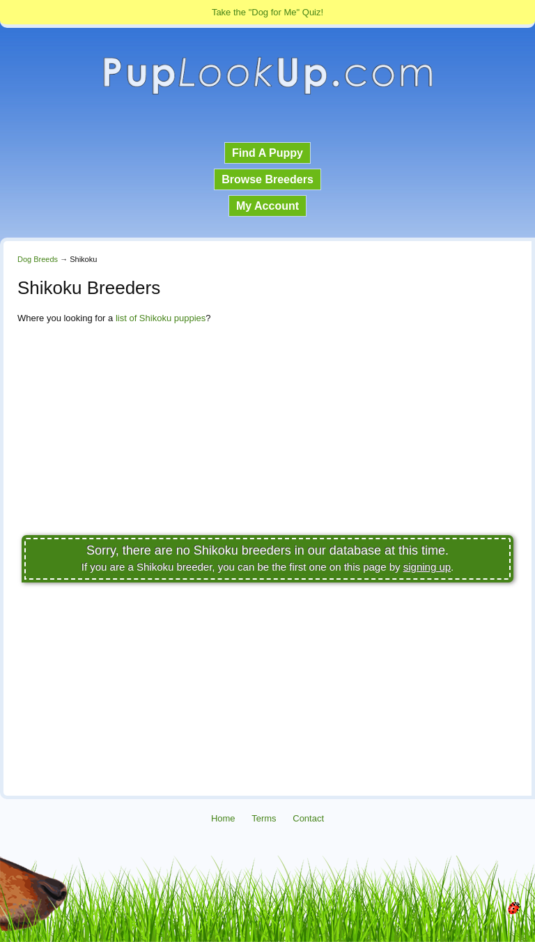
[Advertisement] (267, 433)
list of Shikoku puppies (161, 318)
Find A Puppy (267, 153)
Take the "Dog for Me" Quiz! (267, 12)
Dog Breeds (37, 259)
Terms (263, 818)
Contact (308, 818)
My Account (267, 206)
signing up (427, 567)
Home (223, 818)
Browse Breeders (267, 179)
